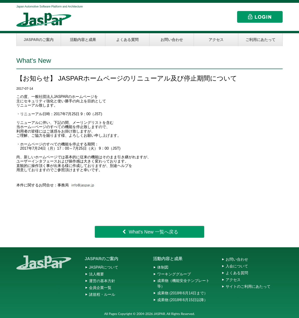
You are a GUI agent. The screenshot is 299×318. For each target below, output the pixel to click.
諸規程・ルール (102, 294)
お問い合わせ (171, 40)
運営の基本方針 (102, 281)
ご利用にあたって (260, 40)
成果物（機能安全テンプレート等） (183, 283)
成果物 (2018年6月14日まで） (182, 293)
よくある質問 (127, 40)
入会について (237, 266)
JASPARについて (103, 267)
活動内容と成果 (83, 40)
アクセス (216, 40)
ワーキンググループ (174, 274)
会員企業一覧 (100, 288)
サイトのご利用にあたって (248, 286)
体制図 (162, 267)
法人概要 (96, 274)
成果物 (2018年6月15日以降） (182, 300)
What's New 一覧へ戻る (153, 231)
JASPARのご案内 (39, 40)
